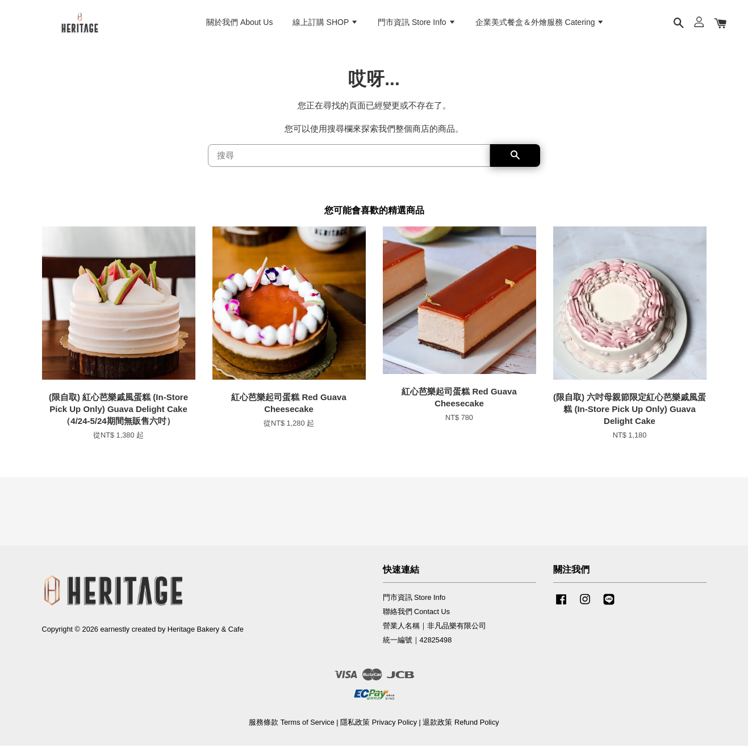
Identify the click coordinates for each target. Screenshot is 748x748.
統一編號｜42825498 (417, 642)
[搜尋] (349, 157)
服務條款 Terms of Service (291, 724)
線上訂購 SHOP (325, 23)
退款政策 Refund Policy (461, 724)
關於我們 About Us (239, 23)
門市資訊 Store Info (417, 23)
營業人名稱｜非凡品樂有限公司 (434, 628)
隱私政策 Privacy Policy (378, 724)
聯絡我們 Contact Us (416, 614)
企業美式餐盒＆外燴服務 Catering (540, 23)
